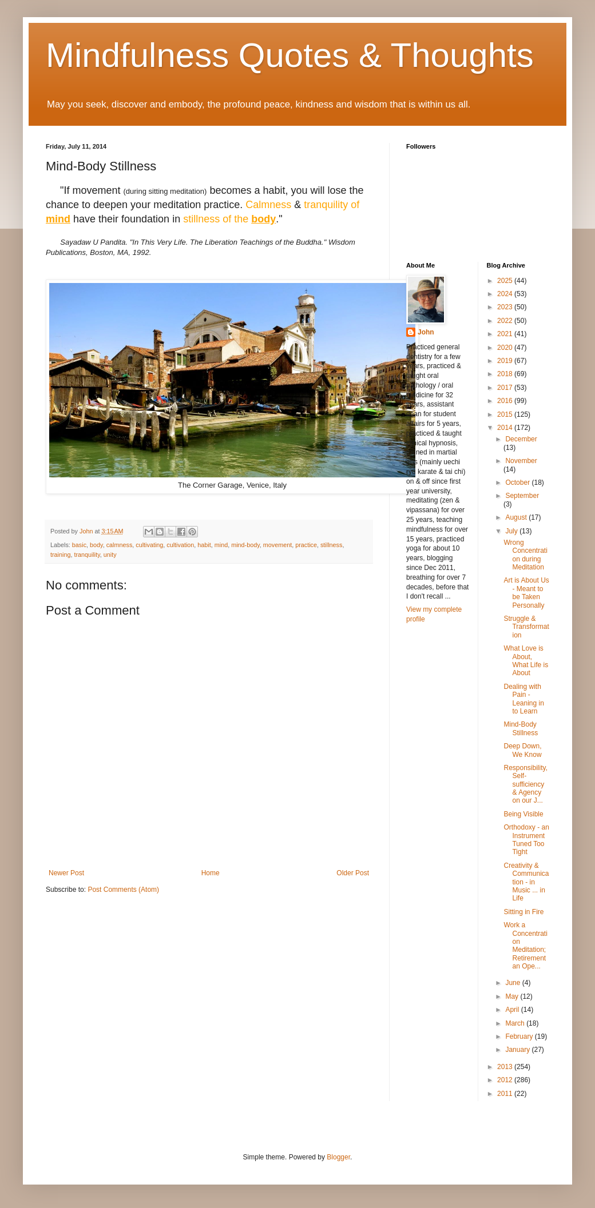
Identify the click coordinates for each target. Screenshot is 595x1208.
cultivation (180, 544)
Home (210, 873)
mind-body (245, 544)
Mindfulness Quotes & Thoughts (290, 55)
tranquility (87, 554)
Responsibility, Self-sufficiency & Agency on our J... (525, 784)
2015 (505, 414)
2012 (505, 1080)
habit (204, 544)
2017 (505, 388)
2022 (505, 321)
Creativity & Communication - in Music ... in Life (526, 882)
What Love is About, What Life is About (525, 660)
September (522, 496)
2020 (505, 348)
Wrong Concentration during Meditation (525, 555)
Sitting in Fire (523, 912)
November (521, 461)
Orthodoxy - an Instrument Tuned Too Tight (526, 839)
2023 (505, 307)
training (60, 554)
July (512, 531)
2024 (505, 294)
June (513, 983)
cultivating (149, 544)
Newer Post (66, 873)
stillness (331, 544)
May (512, 996)
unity (110, 554)
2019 (505, 361)
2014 (505, 428)
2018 (505, 374)
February (519, 1036)
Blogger (338, 1157)
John (426, 332)
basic (79, 544)
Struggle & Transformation (526, 627)
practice (306, 544)
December (521, 439)
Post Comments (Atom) (123, 890)
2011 (505, 1094)
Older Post (352, 873)
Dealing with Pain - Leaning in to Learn (523, 699)
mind (221, 544)
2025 (505, 281)
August (517, 517)
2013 (505, 1067)
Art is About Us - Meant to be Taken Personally (526, 592)
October (518, 483)
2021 (505, 334)
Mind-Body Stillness (520, 728)
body (96, 544)
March (515, 1023)
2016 (505, 401)
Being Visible (523, 814)
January (518, 1050)
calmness (119, 544)
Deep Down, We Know (522, 750)
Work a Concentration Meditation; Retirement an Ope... (525, 945)
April (513, 1010)
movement (277, 544)
